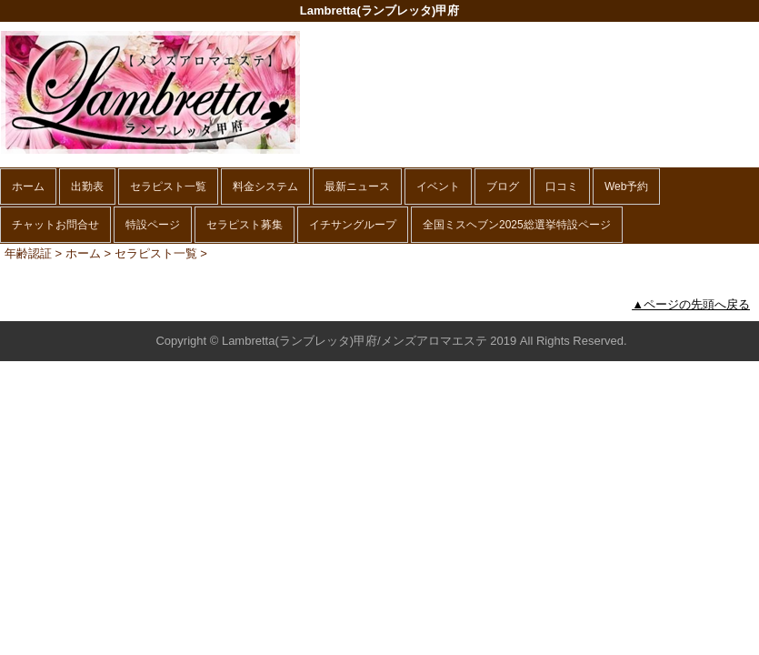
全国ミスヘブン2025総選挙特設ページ (517, 224)
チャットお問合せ (55, 224)
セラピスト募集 (244, 224)
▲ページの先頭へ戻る (691, 304)
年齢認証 (28, 253)
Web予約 (626, 186)
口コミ (561, 186)
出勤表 (87, 186)
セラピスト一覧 (168, 186)
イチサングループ (352, 224)
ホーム (28, 186)
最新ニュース (357, 186)
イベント (438, 186)
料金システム (265, 186)
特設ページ (152, 224)
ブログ (502, 186)
